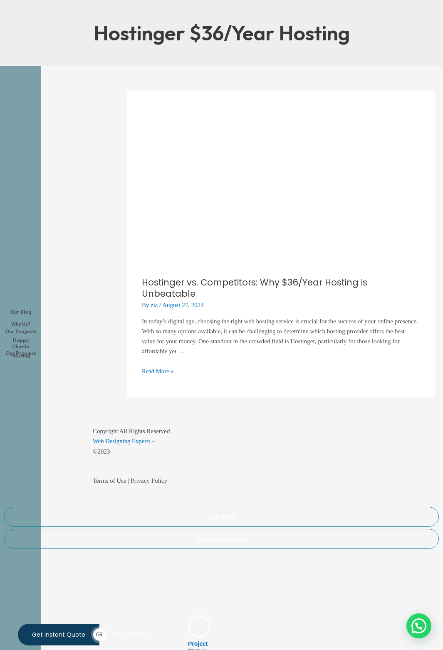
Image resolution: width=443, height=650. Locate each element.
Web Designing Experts (122, 428)
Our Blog (221, 503)
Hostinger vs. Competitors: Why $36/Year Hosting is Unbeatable (260, 281)
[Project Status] (199, 614)
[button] (418, 625)
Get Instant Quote (221, 525)
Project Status (198, 635)
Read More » (158, 358)
